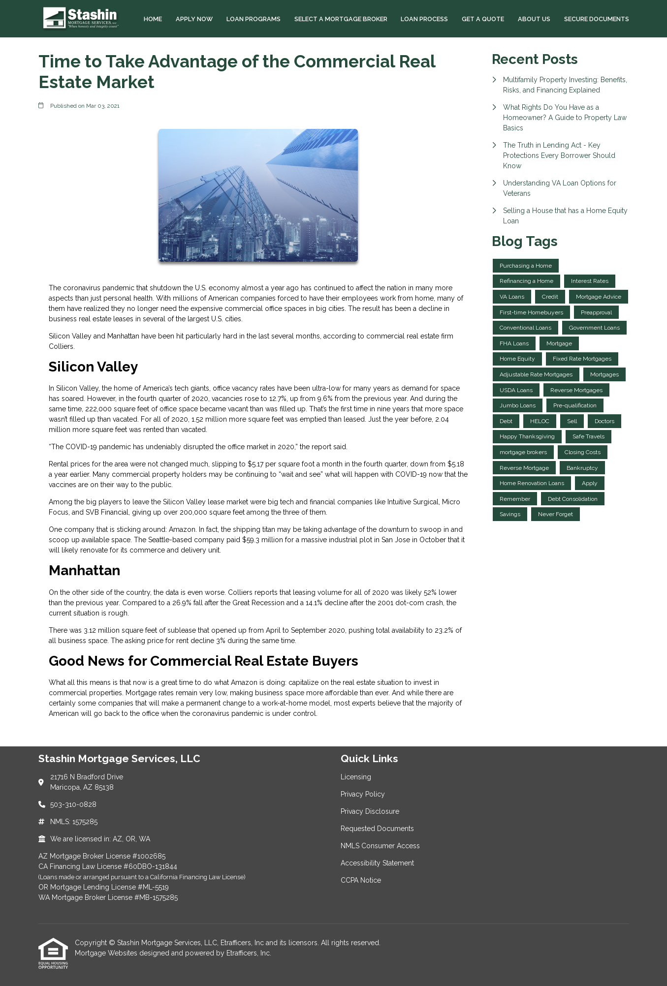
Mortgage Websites (107, 953)
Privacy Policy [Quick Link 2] (363, 794)
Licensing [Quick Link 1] (356, 777)
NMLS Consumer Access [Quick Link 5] (380, 846)
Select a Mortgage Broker (340, 19)
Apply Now (194, 19)
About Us (534, 19)
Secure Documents (596, 19)
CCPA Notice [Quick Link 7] (361, 880)
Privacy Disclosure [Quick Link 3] (370, 811)
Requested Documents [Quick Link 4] (377, 828)
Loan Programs (253, 19)
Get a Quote (483, 19)
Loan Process (424, 19)
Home (153, 19)
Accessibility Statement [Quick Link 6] (377, 863)
